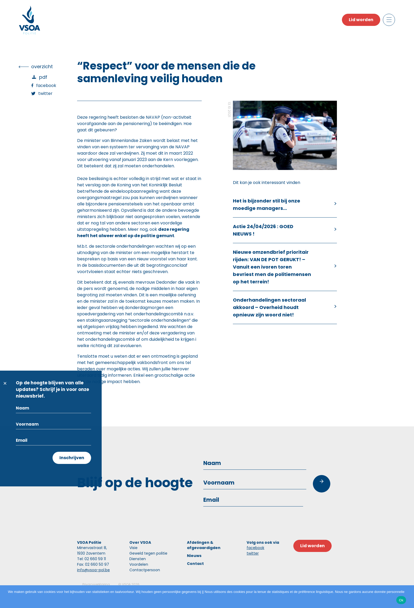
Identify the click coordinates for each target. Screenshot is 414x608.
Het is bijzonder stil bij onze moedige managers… (266, 204)
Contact (195, 563)
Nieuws (194, 555)
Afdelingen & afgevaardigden (203, 545)
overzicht (42, 66)
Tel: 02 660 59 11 (91, 558)
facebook (255, 547)
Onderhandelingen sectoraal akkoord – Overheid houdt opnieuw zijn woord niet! (269, 307)
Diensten (137, 558)
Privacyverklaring (96, 584)
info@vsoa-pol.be (93, 570)
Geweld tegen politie (148, 553)
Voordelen (138, 564)
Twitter (45, 93)
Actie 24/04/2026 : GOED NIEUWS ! (263, 230)
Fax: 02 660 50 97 (93, 564)
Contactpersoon (144, 570)
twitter (253, 553)
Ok (401, 600)
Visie (133, 547)
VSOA (126, 584)
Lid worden (361, 20)
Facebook (46, 85)
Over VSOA (140, 542)
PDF (43, 77)
